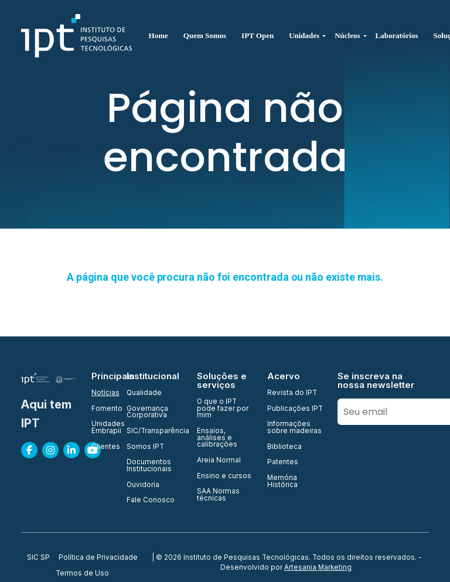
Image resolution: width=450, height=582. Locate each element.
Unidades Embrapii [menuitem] (101, 427)
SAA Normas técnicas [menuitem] (218, 495)
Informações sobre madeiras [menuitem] (294, 427)
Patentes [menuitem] (282, 462)
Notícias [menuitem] (101, 393)
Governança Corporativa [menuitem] (147, 412)
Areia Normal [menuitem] (219, 460)
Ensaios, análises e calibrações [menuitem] (217, 438)
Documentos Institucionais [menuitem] (149, 465)
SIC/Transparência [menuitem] (155, 431)
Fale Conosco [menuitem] (151, 500)
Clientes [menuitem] (101, 447)
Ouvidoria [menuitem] (143, 485)
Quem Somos (204, 35)
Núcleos (347, 35)
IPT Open (257, 35)
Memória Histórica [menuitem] (282, 481)
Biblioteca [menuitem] (284, 447)
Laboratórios (397, 35)
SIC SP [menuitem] (38, 557)
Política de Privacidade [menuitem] (98, 557)
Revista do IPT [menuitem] (292, 393)
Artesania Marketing (318, 567)
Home (158, 35)
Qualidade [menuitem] (144, 393)
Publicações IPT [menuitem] (295, 409)
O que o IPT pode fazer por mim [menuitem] (222, 409)
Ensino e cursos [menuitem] (224, 476)
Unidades (304, 35)
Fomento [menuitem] (101, 409)
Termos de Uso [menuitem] (82, 573)
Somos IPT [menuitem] (145, 447)
